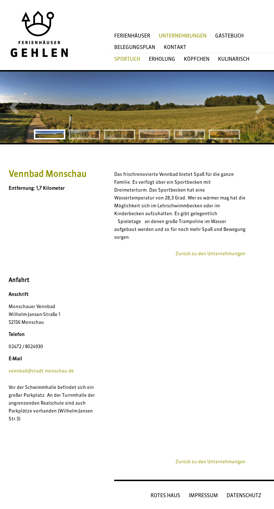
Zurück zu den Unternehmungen (210, 253)
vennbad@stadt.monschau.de (41, 371)
